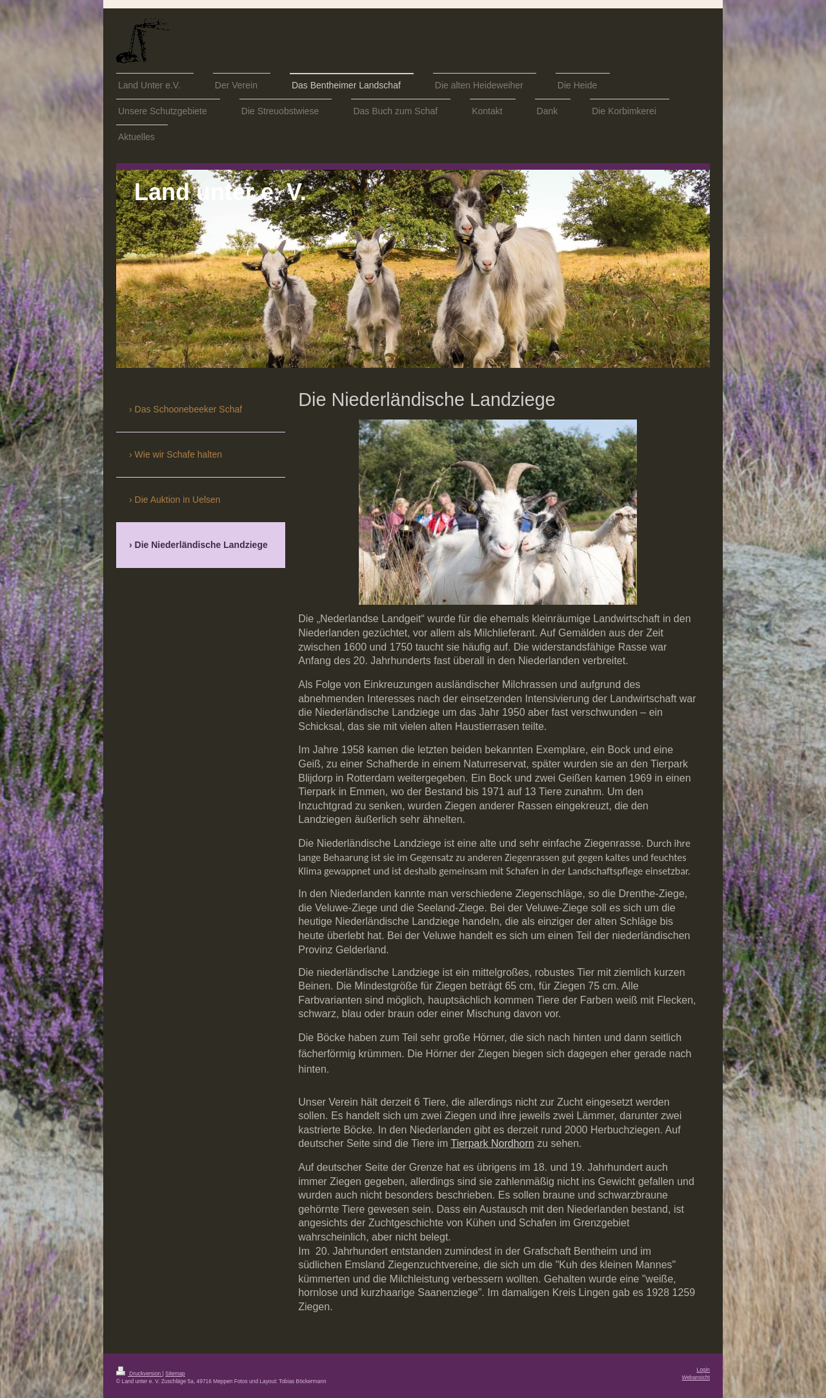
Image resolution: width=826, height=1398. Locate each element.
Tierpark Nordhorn (492, 1143)
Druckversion (139, 1373)
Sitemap (175, 1373)
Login (703, 1369)
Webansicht (695, 1377)
